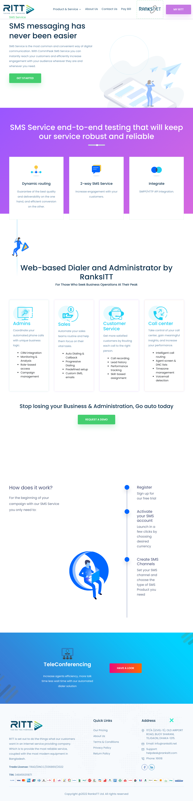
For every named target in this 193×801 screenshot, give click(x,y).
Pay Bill (126, 9)
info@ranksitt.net (166, 743)
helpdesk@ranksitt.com (161, 753)
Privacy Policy (102, 748)
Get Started (25, 78)
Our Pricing (100, 730)
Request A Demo (96, 419)
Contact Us (109, 9)
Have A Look (125, 668)
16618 (159, 758)
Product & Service (67, 9)
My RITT (178, 9)
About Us (91, 9)
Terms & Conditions (106, 742)
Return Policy (101, 753)
